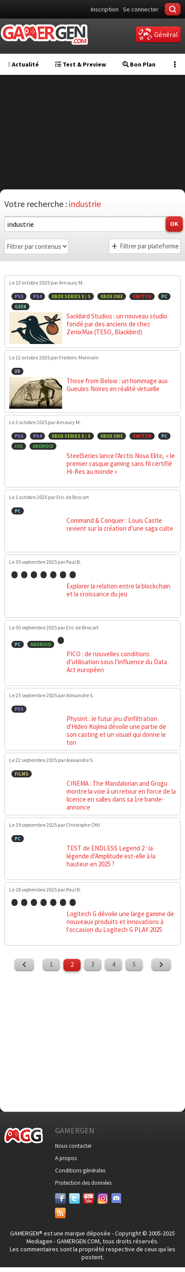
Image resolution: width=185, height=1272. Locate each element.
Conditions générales (80, 1170)
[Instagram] (102, 1198)
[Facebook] (60, 1198)
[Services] (60, 1213)
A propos (66, 1158)
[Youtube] (88, 1198)
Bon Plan (138, 64)
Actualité (23, 64)
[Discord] (116, 1198)
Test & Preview (80, 64)
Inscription (104, 9)
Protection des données (83, 1183)
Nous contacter (73, 1146)
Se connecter (141, 9)
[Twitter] (74, 1198)
